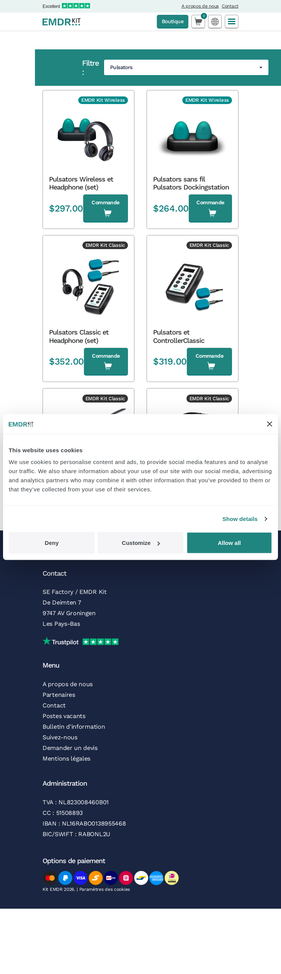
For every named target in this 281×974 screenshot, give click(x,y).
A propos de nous (200, 6)
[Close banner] (269, 423)
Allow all (229, 543)
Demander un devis (70, 747)
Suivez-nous (60, 737)
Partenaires (59, 694)
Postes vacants (64, 716)
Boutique (172, 21)
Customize (141, 543)
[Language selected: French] (214, 21)
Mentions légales (66, 758)
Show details (240, 518)
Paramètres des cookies (104, 889)
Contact (230, 6)
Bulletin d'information (74, 726)
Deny (52, 543)
